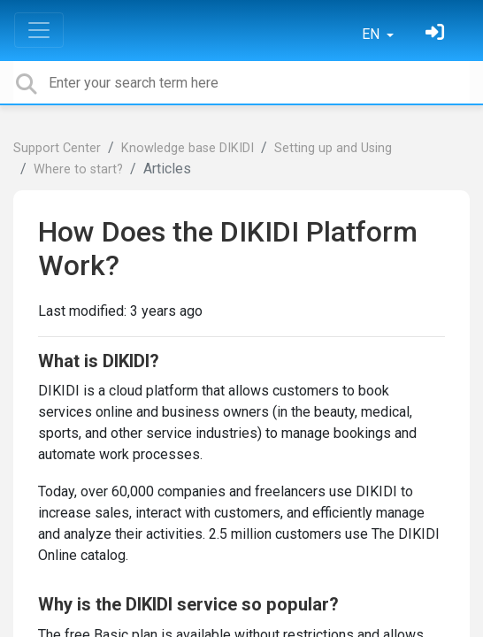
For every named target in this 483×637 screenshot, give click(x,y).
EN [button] (372, 34)
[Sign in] (437, 34)
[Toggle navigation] (39, 30)
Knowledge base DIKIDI (187, 148)
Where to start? (78, 169)
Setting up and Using (333, 148)
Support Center (57, 148)
